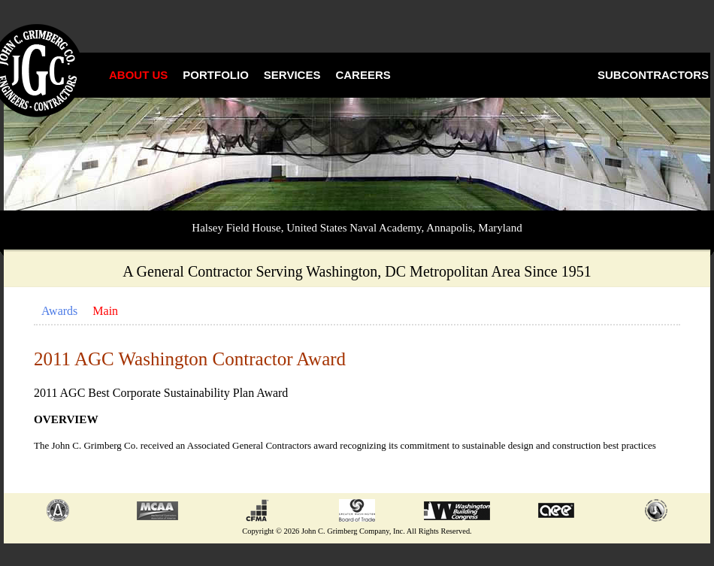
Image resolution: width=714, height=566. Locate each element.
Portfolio (216, 74)
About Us (138, 74)
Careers (362, 74)
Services (292, 74)
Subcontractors (653, 74)
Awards (59, 310)
